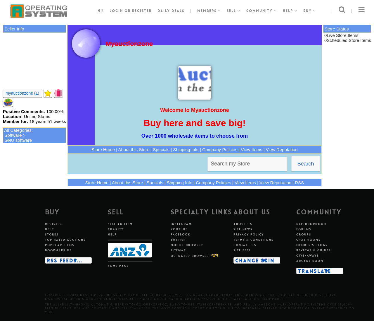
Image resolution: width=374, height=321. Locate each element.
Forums (303, 229)
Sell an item (120, 224)
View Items (251, 149)
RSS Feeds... (64, 260)
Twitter (178, 240)
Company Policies (219, 149)
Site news (242, 229)
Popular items (59, 245)
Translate (314, 271)
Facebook (180, 234)
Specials (161, 149)
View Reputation (282, 149)
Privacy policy (248, 234)
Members (209, 10)
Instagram (181, 224)
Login (116, 10)
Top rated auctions (65, 240)
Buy (309, 10)
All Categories (17, 130)
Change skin (255, 260)
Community (261, 10)
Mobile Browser (187, 245)
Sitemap (178, 250)
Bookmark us (58, 250)
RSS (299, 182)
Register (53, 224)
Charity (116, 229)
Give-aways (307, 255)
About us (242, 224)
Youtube (179, 229)
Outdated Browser (190, 256)
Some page (118, 266)
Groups (303, 234)
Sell (233, 10)
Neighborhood (311, 224)
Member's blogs (312, 245)
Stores (51, 234)
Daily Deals (170, 10)
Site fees (242, 250)
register (142, 10)
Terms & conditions (253, 240)
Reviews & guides (313, 250)
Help (290, 10)
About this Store (133, 149)
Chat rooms (308, 240)
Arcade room (309, 261)
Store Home (103, 149)
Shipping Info (186, 149)
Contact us (244, 245)
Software (13, 135)
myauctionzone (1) (22, 93)
